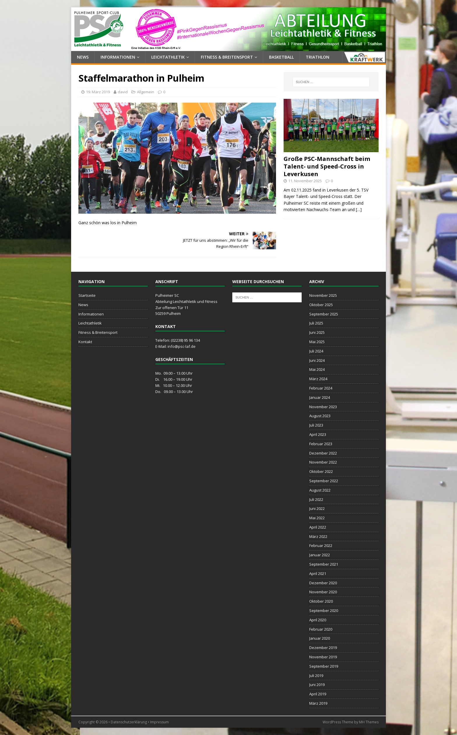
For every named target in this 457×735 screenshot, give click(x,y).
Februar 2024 (320, 388)
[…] (359, 209)
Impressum (159, 722)
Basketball (281, 57)
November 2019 (323, 656)
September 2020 (323, 610)
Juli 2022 (316, 499)
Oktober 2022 (321, 471)
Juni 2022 (317, 508)
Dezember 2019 (323, 647)
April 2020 (317, 619)
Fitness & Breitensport (227, 57)
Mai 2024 (317, 369)
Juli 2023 (316, 425)
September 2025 (323, 314)
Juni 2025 (317, 332)
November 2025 (323, 295)
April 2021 (317, 573)
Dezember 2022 (323, 453)
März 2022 (318, 536)
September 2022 (323, 480)
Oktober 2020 (321, 601)
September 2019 (323, 666)
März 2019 (318, 703)
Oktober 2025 (321, 304)
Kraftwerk (364, 57)
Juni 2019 (317, 684)
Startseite (87, 295)
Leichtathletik (168, 57)
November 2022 (323, 462)
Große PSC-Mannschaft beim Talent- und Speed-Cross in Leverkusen (327, 166)
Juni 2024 (317, 360)
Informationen (118, 57)
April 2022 (317, 527)
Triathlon (317, 57)
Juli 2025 (316, 323)
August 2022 (320, 490)
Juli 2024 (316, 351)
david (123, 91)
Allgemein (145, 91)
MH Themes (369, 722)
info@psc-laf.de (182, 346)
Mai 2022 (317, 517)
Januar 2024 (319, 397)
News (83, 57)
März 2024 (318, 378)
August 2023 (320, 415)
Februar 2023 (320, 443)
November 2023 (323, 406)
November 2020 (323, 591)
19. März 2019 (98, 91)
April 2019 (317, 694)
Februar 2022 (320, 545)
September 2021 (323, 564)
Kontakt (85, 341)
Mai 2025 (317, 341)
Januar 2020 (319, 638)
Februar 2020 (320, 629)
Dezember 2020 (323, 582)
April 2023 (317, 434)
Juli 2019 (316, 675)
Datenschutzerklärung (129, 722)
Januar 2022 (319, 554)
